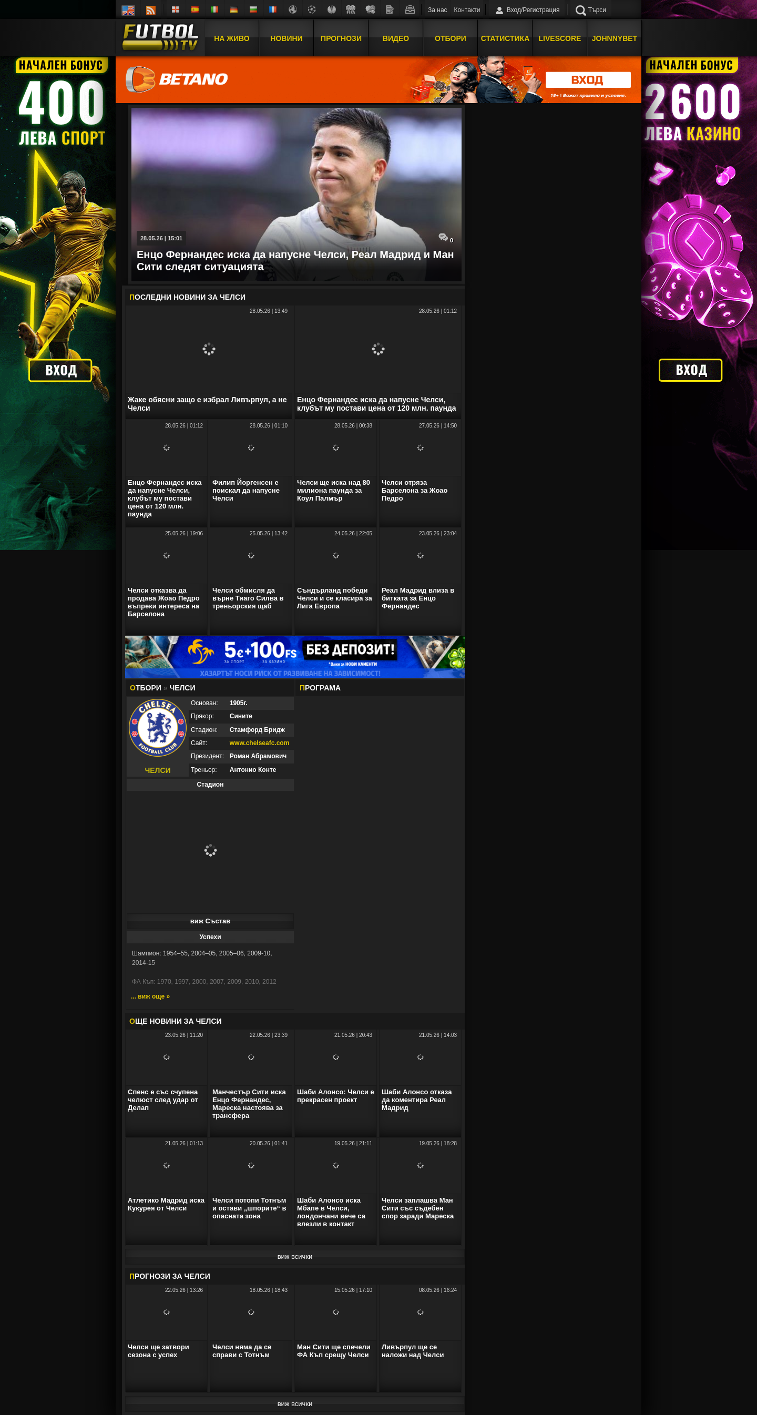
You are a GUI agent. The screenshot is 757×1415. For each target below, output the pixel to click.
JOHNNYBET (614, 38)
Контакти (467, 10)
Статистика (505, 38)
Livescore (560, 38)
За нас (437, 10)
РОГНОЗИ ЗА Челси (169, 1276)
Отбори (450, 38)
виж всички (295, 1256)
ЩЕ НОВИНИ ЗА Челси (175, 1021)
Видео (396, 38)
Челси (232, 297)
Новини (286, 38)
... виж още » (150, 996)
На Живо (231, 38)
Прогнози (341, 38)
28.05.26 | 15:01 (161, 238)
